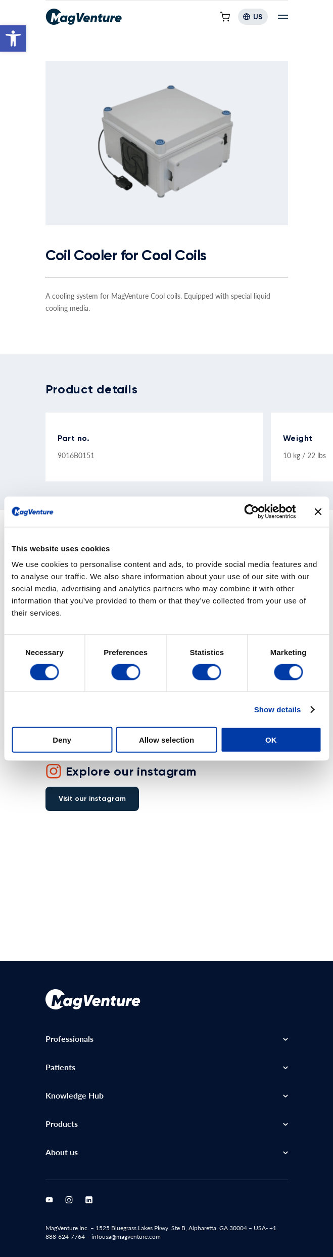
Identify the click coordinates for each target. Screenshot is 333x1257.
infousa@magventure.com (126, 1236)
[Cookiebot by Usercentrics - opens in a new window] (251, 511)
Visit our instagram (92, 798)
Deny (62, 740)
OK (271, 740)
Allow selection (166, 740)
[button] (13, 38)
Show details (277, 709)
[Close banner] (317, 511)
